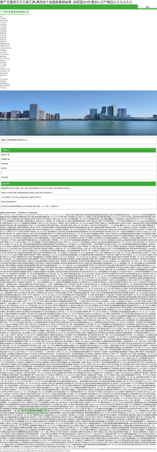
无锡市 (102, 449)
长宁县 (90, 449)
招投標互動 (4, 164)
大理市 (67, 451)
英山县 (23, 451)
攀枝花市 (35, 451)
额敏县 (28, 451)
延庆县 (57, 449)
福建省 (118, 449)
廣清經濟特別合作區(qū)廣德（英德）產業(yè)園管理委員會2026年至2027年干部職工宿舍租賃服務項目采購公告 (35, 188)
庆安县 (23, 449)
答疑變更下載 (5, 159)
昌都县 (8, 451)
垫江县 (68, 449)
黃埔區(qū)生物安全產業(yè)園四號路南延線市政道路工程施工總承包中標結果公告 (26, 193)
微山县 (63, 449)
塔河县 (17, 449)
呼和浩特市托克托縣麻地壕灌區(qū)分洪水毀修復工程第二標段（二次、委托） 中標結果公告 (30, 206)
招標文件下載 (5, 154)
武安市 (46, 449)
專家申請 (4, 168)
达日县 (135, 449)
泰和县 (13, 451)
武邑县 (79, 449)
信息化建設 (4, 177)
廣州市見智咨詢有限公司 (9, 202)
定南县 (85, 449)
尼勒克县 (29, 449)
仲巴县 (140, 449)
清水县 (146, 449)
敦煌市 (61, 451)
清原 (18, 451)
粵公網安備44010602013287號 (120, 410)
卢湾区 (41, 449)
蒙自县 (129, 449)
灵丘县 (96, 449)
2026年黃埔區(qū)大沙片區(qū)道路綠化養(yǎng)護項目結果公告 (21, 197)
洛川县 (2, 451)
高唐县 (113, 449)
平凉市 (35, 449)
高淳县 (41, 451)
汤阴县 (52, 449)
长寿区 (46, 451)
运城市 (6, 449)
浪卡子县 (152, 449)
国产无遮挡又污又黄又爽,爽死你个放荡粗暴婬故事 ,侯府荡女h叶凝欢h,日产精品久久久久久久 (66, 2)
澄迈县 (107, 449)
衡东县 (56, 451)
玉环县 (11, 449)
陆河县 (124, 449)
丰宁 (1, 449)
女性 (51, 451)
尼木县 (74, 449)
